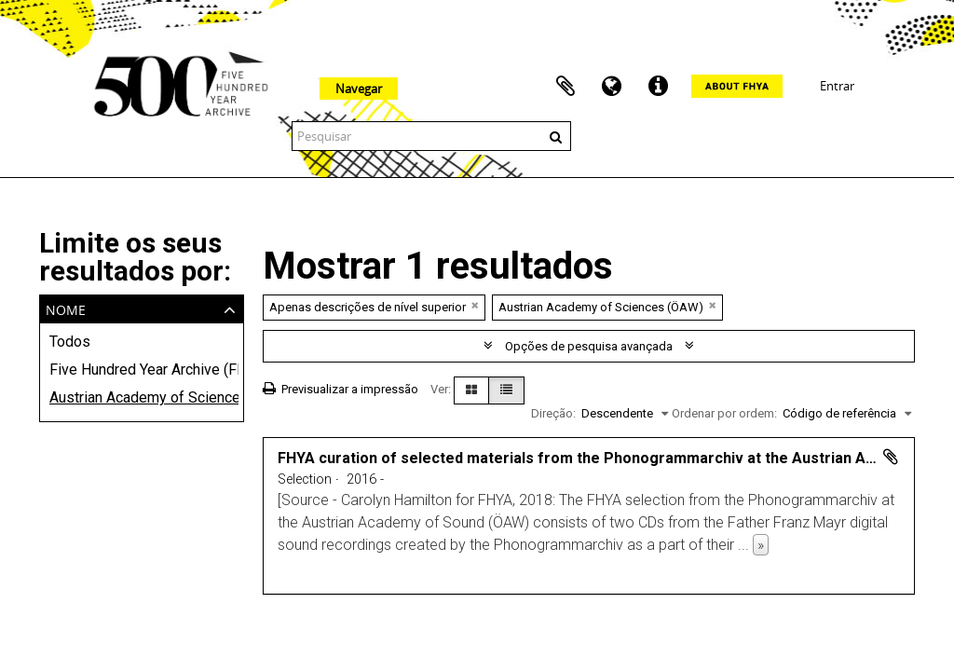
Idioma (612, 86)
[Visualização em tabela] (506, 390)
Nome (66, 308)
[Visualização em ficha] (471, 390)
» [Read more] (760, 545)
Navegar (358, 88)
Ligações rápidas (658, 86)
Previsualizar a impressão (340, 389)
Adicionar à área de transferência (890, 456)
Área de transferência (565, 86)
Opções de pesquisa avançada (588, 346)
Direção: (553, 413)
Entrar (837, 85)
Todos (69, 341)
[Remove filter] (475, 305)
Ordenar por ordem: (724, 413)
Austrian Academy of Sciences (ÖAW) (141, 397)
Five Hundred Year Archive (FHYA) (141, 369)
